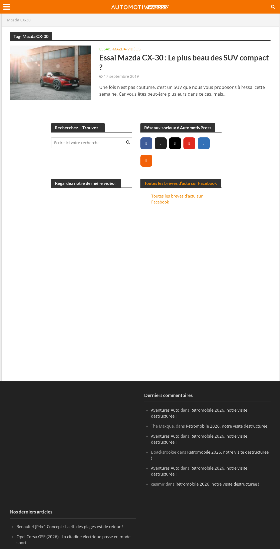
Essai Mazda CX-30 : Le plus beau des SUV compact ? (184, 62)
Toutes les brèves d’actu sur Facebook (180, 183)
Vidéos (134, 49)
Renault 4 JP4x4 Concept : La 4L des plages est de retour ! (70, 526)
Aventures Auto (165, 410)
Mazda (119, 49)
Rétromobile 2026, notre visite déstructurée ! (227, 426)
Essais (105, 49)
